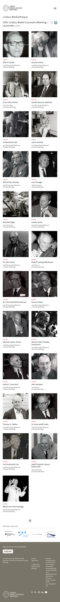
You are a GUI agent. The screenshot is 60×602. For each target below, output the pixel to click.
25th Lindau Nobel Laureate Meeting (24, 22)
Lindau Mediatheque (15, 17)
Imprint (33, 558)
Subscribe (7, 551)
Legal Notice (34, 560)
